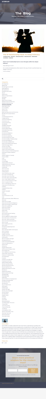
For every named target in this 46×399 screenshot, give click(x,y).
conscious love (5, 123)
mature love (5, 218)
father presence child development (11, 154)
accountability (5, 109)
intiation (4, 194)
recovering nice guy (7, 275)
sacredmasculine (6, 291)
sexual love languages (7, 300)
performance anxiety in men (9, 257)
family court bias (6, 149)
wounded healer (6, 327)
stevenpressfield (6, 311)
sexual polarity (5, 302)
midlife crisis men (6, 241)
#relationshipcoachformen (19, 56)
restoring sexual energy (8, 281)
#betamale (4, 85)
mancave (4, 205)
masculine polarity (6, 213)
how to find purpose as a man (9, 185)
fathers (4, 157)
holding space (5, 176)
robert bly (4, 286)
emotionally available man (8, 144)
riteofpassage (5, 283)
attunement (5, 112)
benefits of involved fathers (9, 115)
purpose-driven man (7, 269)
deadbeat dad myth (7, 127)
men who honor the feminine (9, 224)
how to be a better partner (8, 183)
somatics (4, 308)
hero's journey (5, 172)
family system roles (7, 151)
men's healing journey (7, 230)
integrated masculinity (7, 193)
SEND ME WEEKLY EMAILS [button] (33, 381)
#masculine (5, 95)
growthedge (5, 165)
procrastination (5, 264)
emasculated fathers (7, 130)
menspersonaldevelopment (8, 233)
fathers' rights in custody (8, 158)
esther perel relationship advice (10, 146)
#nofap (4, 99)
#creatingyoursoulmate (6, 56)
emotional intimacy (7, 137)
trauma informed (6, 317)
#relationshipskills (34, 56)
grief (3, 162)
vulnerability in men (7, 320)
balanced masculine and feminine (10, 113)
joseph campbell (6, 196)
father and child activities (8, 152)
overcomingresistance (7, 250)
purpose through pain (7, 267)
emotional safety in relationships (10, 141)
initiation (4, 191)
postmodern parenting (7, 261)
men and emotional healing (8, 219)
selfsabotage (5, 297)
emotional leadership (7, 138)
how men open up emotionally (9, 182)
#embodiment (13, 56)
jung (3, 197)
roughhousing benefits (7, 289)
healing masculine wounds (8, 168)
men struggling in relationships (9, 222)
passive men (5, 252)
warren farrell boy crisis (8, 322)
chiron (3, 116)
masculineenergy (6, 215)
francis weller (5, 160)
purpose (4, 266)
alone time (4, 110)
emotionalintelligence (7, 143)
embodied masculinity (7, 132)
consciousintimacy (6, 124)
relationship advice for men (9, 277)
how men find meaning (7, 179)
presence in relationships (8, 263)
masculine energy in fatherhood (10, 210)
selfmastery (5, 295)
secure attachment (7, 294)
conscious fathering (7, 121)
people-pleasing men (7, 255)
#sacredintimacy (6, 107)
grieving (4, 163)
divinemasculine (6, 129)
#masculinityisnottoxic (7, 96)
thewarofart (5, 314)
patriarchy (4, 253)
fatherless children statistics (9, 155)
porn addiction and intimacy (9, 260)
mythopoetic (5, 244)
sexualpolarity (5, 303)
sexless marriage (6, 299)
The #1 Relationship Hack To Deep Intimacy (23, 55)
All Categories (5, 84)
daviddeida (4, 126)
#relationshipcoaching (27, 56)
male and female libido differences (10, 204)
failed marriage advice (7, 148)
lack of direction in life (8, 200)
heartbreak (4, 171)
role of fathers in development (9, 288)
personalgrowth (6, 258)
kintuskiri (4, 199)
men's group (5, 229)
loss (3, 202)
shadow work (5, 305)
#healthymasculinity (7, 92)
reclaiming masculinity (7, 272)
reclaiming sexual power (8, 274)
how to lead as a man (7, 186)
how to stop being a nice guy (9, 188)
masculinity (4, 216)
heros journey (5, 174)
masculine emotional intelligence (10, 208)
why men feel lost (6, 323)
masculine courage (6, 207)
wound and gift (6, 325)
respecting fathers (6, 280)
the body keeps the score (8, 313)
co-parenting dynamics (8, 118)
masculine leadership (7, 211)
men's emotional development (9, 227)
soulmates (4, 309)
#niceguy (4, 98)
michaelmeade (5, 239)
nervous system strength (8, 246)
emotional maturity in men (8, 140)
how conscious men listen (8, 177)
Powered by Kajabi (41, 396)
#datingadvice (5, 88)
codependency (5, 120)
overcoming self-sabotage (8, 249)
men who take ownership (8, 225)
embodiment (5, 134)
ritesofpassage (5, 285)
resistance (4, 278)
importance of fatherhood (8, 190)
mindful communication (8, 243)
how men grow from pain (8, 180)
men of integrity (6, 221)
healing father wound (7, 166)
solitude (4, 306)
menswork (4, 235)
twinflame (4, 319)
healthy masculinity (6, 169)
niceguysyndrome (6, 247)
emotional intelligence (7, 135)
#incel (3, 93)
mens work (4, 232)
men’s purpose (5, 238)
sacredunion (5, 292)
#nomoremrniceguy (7, 101)
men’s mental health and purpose (10, 236)
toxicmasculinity (6, 316)
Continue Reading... (7, 71)
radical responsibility (7, 271)
